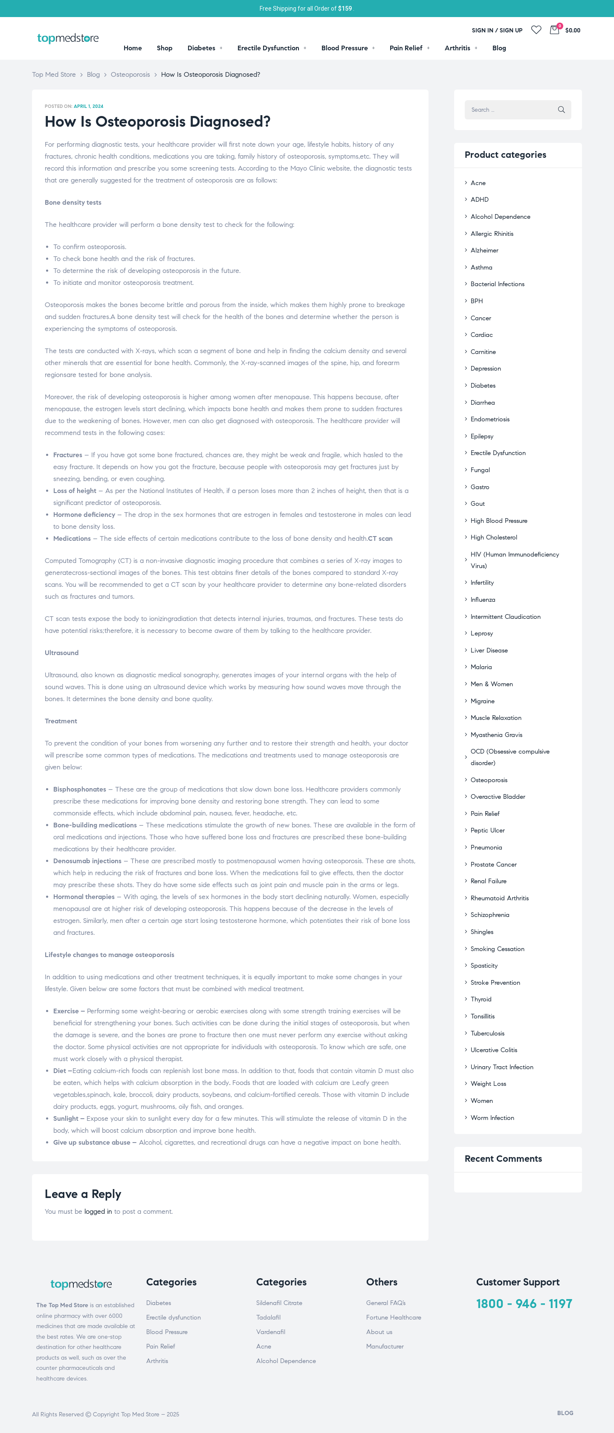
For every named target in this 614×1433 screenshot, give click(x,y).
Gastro (479, 468)
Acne (477, 182)
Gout (477, 484)
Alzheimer (483, 245)
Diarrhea (481, 389)
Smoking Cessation (495, 881)
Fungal (479, 452)
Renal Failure (487, 818)
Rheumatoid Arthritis (498, 834)
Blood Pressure (167, 1332)
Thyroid (480, 929)
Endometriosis (488, 405)
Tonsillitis (481, 945)
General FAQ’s (385, 1303)
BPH (475, 293)
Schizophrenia (488, 850)
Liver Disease (488, 611)
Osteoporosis (487, 722)
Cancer (480, 309)
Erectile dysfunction (173, 1317)
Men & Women (490, 643)
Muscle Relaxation (494, 675)
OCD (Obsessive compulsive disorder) (519, 707)
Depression (484, 357)
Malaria (480, 627)
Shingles (481, 866)
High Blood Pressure (496, 500)
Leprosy (480, 595)
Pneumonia (485, 786)
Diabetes (482, 373)
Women (480, 1025)
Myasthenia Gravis (494, 691)
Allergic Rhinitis (490, 230)
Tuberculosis (486, 961)
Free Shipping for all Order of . (307, 8)
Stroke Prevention (493, 913)
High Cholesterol (492, 516)
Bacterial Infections (495, 277)
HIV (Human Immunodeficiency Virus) (519, 532)
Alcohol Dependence (498, 214)
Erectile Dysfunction (496, 436)
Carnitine (482, 341)
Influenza (482, 564)
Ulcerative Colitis (492, 977)
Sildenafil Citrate (279, 1303)
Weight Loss (487, 1009)
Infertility (481, 547)
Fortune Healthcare (393, 1317)
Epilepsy (481, 420)
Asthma (480, 261)
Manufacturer (385, 1346)
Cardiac (480, 325)
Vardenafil (270, 1332)
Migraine (481, 659)
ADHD (478, 198)
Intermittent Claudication (503, 579)
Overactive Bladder (495, 739)
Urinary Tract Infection (499, 993)
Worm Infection (490, 1040)
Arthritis (157, 1361)
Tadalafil (268, 1317)
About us (379, 1332)
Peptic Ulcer (486, 770)
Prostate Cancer (492, 802)
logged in (98, 1211)
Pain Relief (484, 754)
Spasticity (482, 898)
